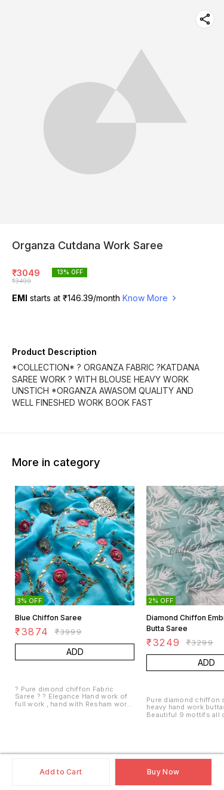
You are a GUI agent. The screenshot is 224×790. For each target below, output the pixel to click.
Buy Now (163, 771)
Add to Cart (60, 771)
